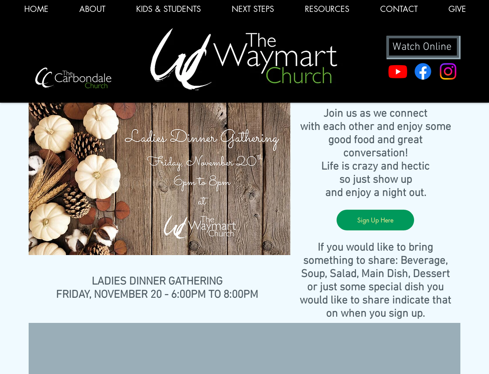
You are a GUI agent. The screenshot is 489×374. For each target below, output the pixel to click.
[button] (327, 12)
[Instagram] (448, 71)
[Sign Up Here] (375, 220)
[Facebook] (423, 71)
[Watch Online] (423, 47)
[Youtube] (398, 71)
